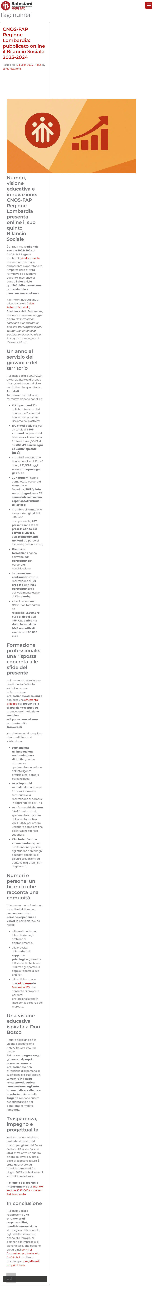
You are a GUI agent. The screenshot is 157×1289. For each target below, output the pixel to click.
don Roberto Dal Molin (20, 305)
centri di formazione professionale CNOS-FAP (23, 1253)
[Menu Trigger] (148, 5)
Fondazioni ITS (21, 987)
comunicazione (12, 68)
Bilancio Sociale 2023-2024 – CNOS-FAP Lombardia (25, 1190)
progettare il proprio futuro (23, 1263)
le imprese (24, 983)
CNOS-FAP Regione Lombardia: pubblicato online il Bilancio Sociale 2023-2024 (24, 43)
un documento (30, 258)
